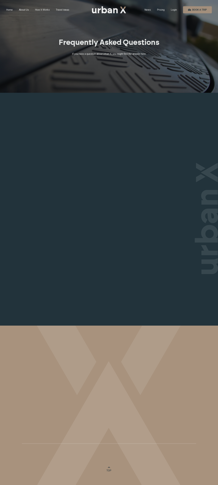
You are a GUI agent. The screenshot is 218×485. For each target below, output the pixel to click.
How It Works (42, 10)
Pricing (161, 10)
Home (9, 10)
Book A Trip (197, 10)
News (147, 10)
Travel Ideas (62, 10)
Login (174, 10)
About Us (24, 10)
